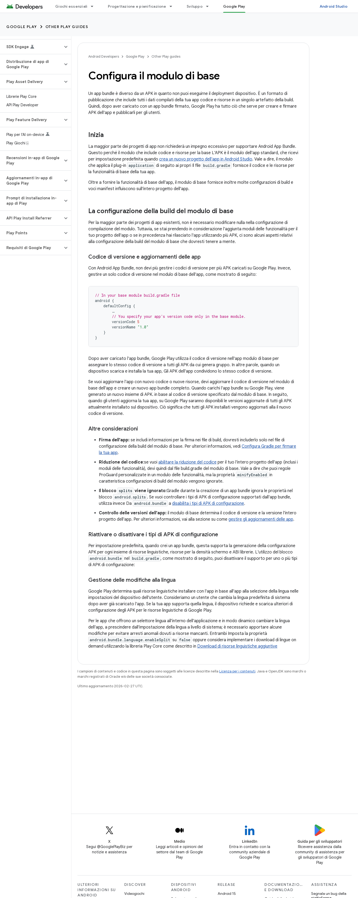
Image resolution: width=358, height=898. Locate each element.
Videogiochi (134, 893)
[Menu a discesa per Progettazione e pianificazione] (173, 6)
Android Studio (334, 6)
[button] (31, 47)
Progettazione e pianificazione (137, 6)
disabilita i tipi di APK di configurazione (208, 503)
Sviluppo (195, 6)
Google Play (21, 26)
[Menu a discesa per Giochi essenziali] (94, 6)
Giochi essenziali (71, 6)
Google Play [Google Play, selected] (234, 6)
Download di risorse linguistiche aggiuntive (237, 646)
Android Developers (103, 56)
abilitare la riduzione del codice (187, 462)
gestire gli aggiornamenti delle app (260, 519)
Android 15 (227, 893)
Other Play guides (66, 26)
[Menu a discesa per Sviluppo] (210, 6)
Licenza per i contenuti (237, 671)
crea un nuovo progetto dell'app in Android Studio (205, 159)
